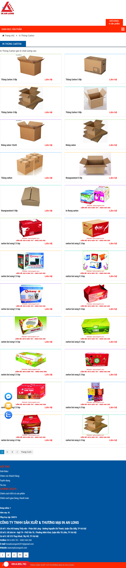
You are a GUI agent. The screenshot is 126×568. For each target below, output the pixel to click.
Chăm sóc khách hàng (9, 475)
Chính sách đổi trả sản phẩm (12, 493)
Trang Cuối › (26, 452)
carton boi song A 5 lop (75, 407)
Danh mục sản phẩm (63, 29)
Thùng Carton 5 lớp (74, 79)
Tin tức (3, 484)
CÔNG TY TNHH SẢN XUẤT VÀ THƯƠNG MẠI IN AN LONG (47, 565)
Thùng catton (6, 177)
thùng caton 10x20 (9, 145)
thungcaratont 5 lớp (74, 177)
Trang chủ (8, 35)
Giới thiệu (4, 471)
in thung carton (72, 210)
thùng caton (71, 145)
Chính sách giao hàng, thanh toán (14, 498)
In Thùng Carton (26, 35)
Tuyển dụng (5, 480)
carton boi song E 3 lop (10, 243)
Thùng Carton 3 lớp (9, 79)
